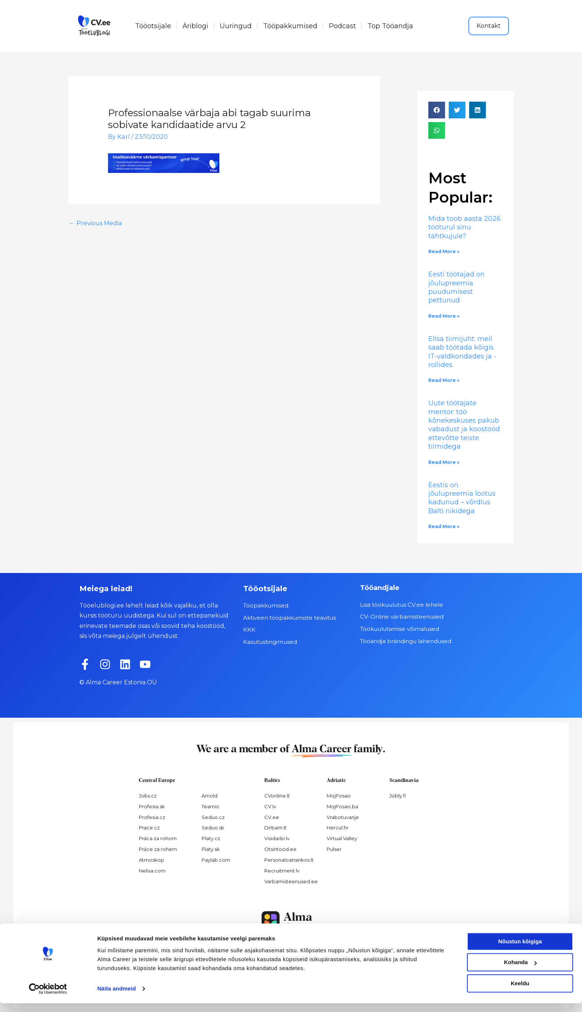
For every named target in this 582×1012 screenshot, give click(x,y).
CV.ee (271, 817)
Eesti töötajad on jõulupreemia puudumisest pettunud (456, 287)
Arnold (210, 796)
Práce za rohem (158, 849)
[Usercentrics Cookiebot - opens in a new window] (48, 997)
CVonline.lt (277, 796)
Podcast (342, 26)
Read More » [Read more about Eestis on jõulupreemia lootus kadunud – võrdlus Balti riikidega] (444, 526)
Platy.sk (211, 849)
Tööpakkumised (290, 26)
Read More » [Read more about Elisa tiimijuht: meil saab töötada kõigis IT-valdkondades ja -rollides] (444, 380)
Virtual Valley (342, 838)
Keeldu (520, 992)
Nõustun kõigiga (520, 950)
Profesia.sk (152, 806)
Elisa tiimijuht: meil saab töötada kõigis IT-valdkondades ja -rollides (462, 352)
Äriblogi (195, 26)
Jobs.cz (148, 796)
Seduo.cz (213, 817)
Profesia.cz (152, 817)
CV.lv (270, 806)
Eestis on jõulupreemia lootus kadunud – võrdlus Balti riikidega (462, 498)
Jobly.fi (397, 796)
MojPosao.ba (342, 806)
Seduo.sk (213, 828)
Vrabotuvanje (343, 817)
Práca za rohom (158, 838)
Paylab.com (216, 860)
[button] (436, 110)
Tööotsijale (153, 26)
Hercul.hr (338, 828)
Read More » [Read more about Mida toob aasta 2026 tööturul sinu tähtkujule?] (444, 251)
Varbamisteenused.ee (291, 881)
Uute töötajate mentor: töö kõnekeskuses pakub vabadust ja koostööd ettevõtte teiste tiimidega (464, 425)
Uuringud (236, 26)
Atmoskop (151, 860)
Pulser (334, 849)
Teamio (210, 806)
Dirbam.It (275, 828)
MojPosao (339, 796)
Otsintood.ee (280, 849)
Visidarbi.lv (277, 838)
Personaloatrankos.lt (289, 860)
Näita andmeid (116, 997)
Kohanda (520, 971)
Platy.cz (211, 838)
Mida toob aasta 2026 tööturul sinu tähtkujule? (464, 227)
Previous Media (95, 223)
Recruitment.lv (282, 871)
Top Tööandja (390, 26)
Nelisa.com (152, 871)
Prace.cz (149, 828)
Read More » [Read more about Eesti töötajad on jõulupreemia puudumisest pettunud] (444, 316)
